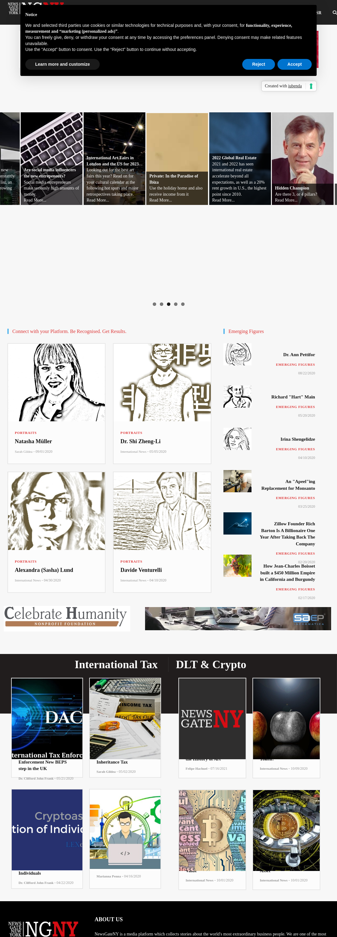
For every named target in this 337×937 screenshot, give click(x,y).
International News (133, 451)
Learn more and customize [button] (62, 64)
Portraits (26, 433)
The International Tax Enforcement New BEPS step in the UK (43, 762)
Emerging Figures (295, 364)
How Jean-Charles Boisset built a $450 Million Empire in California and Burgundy (287, 573)
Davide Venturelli (141, 570)
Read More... (35, 200)
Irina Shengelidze (298, 439)
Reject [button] (258, 64)
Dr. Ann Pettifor (299, 354)
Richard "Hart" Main (293, 396)
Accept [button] (294, 64)
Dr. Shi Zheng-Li (140, 441)
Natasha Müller (33, 441)
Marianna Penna (109, 876)
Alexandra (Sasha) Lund (44, 570)
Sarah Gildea (23, 451)
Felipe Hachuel (197, 768)
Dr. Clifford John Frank (36, 778)
